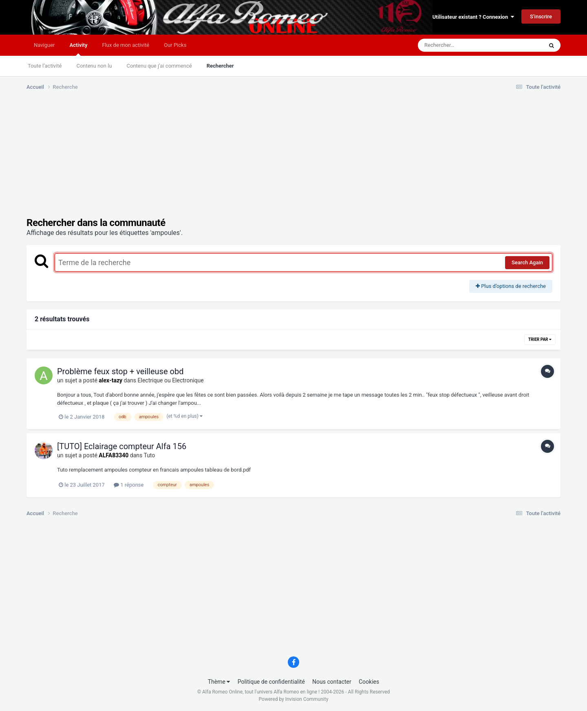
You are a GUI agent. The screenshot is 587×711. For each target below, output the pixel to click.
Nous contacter (331, 681)
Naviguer (44, 45)
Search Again (527, 262)
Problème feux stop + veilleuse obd (120, 371)
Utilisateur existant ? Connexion (473, 17)
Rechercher (220, 66)
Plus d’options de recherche (511, 286)
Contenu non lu (94, 66)
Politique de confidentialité (271, 681)
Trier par (540, 339)
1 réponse (128, 485)
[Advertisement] (174, 160)
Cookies (369, 681)
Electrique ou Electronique (171, 380)
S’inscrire (541, 16)
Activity (78, 49)
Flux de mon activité (125, 45)
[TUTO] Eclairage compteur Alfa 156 (121, 446)
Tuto (149, 455)
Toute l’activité (45, 66)
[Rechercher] (458, 45)
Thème (219, 681)
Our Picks (175, 45)
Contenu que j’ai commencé (159, 66)
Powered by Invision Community (294, 699)
